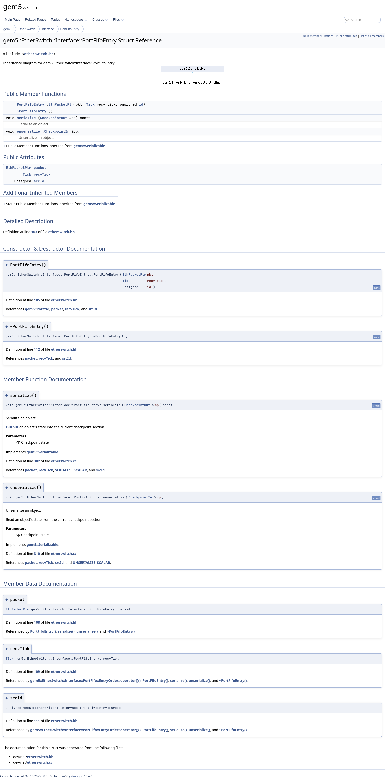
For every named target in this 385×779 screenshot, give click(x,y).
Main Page (12, 19)
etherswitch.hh (39, 54)
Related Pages (35, 19)
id (141, 104)
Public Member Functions (317, 36)
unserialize (28, 131)
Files (118, 19)
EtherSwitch (26, 29)
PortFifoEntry (69, 29)
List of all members (372, 36)
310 (37, 553)
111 (37, 720)
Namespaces (75, 19)
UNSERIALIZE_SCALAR (91, 562)
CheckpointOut (53, 118)
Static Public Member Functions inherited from (59, 203)
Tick (90, 104)
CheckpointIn (56, 131)
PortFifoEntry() (43, 631)
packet (40, 167)
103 (34, 231)
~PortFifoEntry (31, 111)
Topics (55, 19)
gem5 (7, 29)
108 (37, 622)
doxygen (77, 776)
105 (37, 300)
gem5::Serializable (89, 145)
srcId (39, 181)
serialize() (66, 631)
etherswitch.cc (63, 461)
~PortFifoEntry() (121, 631)
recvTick (42, 174)
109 (37, 671)
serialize (26, 118)
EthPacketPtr (61, 104)
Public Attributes (346, 36)
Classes (100, 19)
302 (37, 461)
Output (12, 427)
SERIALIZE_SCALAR (71, 470)
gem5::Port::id (37, 309)
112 (37, 349)
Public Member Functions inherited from (54, 145)
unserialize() (87, 631)
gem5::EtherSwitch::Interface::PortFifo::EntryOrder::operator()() (85, 680)
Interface (47, 29)
